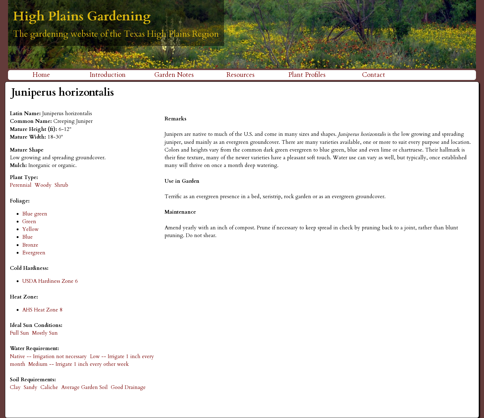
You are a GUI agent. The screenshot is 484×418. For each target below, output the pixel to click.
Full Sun (19, 332)
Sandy (30, 387)
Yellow (30, 229)
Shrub (61, 185)
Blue (27, 236)
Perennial (20, 185)
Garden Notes (174, 74)
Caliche (49, 387)
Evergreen (33, 252)
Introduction (108, 74)
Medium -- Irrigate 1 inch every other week (78, 364)
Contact (373, 74)
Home (41, 74)
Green (29, 221)
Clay (15, 387)
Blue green (34, 213)
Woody (43, 185)
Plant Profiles (307, 74)
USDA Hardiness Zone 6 (50, 281)
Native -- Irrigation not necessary (48, 356)
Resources (241, 74)
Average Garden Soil (84, 387)
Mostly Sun (45, 332)
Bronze (30, 245)
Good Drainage (128, 387)
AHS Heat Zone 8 (42, 309)
